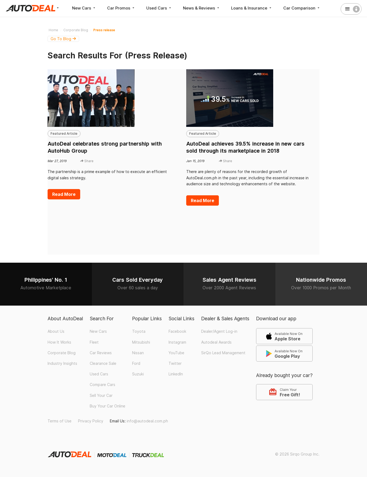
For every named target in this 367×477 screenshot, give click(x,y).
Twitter (175, 363)
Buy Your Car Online (107, 406)
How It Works (59, 342)
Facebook (177, 331)
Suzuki (138, 374)
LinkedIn (176, 374)
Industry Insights (62, 363)
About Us (56, 331)
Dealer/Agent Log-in (219, 331)
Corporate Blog (62, 353)
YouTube (176, 353)
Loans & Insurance (251, 8)
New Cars (84, 8)
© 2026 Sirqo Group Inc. (297, 454)
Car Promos (121, 8)
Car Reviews (101, 353)
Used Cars (159, 8)
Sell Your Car (101, 395)
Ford (136, 363)
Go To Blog (63, 39)
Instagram (177, 342)
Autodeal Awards (216, 342)
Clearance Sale (103, 363)
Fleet (94, 342)
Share (87, 161)
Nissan (138, 353)
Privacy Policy (90, 421)
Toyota (138, 331)
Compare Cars (102, 384)
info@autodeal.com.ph (147, 421)
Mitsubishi (141, 342)
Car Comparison (302, 8)
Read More (64, 194)
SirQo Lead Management (223, 353)
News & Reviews (201, 8)
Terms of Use (59, 421)
